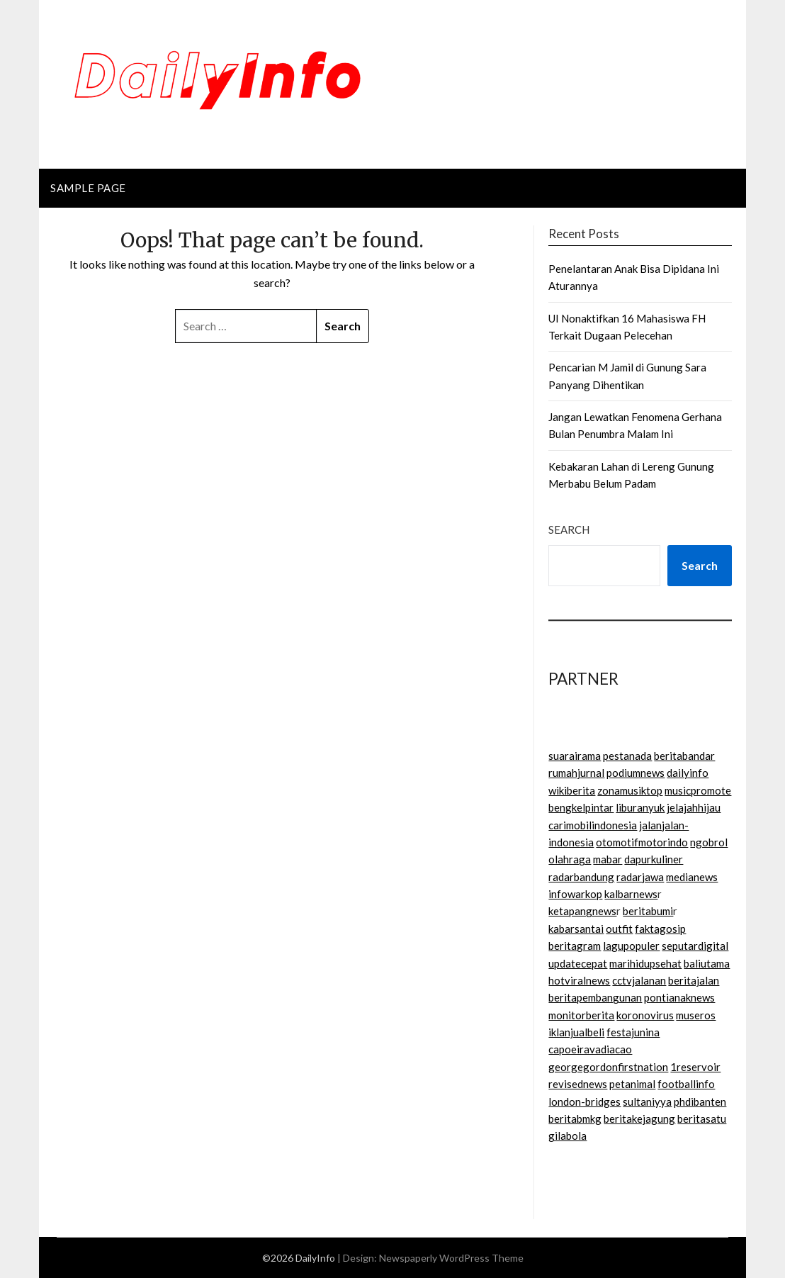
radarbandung (581, 876)
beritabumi (648, 910)
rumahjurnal (576, 772)
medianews (692, 876)
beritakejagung (639, 1118)
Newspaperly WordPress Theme (451, 1258)
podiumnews (635, 772)
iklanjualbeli (576, 1032)
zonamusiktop (629, 790)
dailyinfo (687, 772)
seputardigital (695, 945)
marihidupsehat (645, 963)
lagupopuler (631, 945)
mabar (607, 859)
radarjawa (640, 876)
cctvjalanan (639, 980)
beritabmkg (575, 1118)
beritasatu (701, 1118)
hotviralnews (579, 980)
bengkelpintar (581, 807)
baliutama (707, 963)
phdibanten (700, 1101)
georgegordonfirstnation (608, 1066)
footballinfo (686, 1083)
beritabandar (684, 755)
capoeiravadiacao (590, 1049)
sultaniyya (647, 1101)
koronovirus (645, 1015)
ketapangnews (582, 910)
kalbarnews (630, 893)
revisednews (577, 1083)
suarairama (574, 755)
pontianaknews (679, 997)
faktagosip (660, 928)
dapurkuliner (653, 859)
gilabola (567, 1135)
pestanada (627, 755)
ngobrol (709, 842)
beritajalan (693, 980)
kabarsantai (576, 928)
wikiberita (571, 790)
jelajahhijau (694, 807)
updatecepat (577, 963)
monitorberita (581, 1015)
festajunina (633, 1032)
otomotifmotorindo (642, 842)
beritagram (574, 945)
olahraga (569, 859)
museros (696, 1015)
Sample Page (88, 187)
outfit (619, 928)
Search (568, 529)
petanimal (632, 1083)
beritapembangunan (595, 997)
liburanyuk (640, 807)
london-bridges (584, 1101)
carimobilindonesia (592, 825)
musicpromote (698, 790)
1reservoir (695, 1066)
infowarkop (575, 893)
